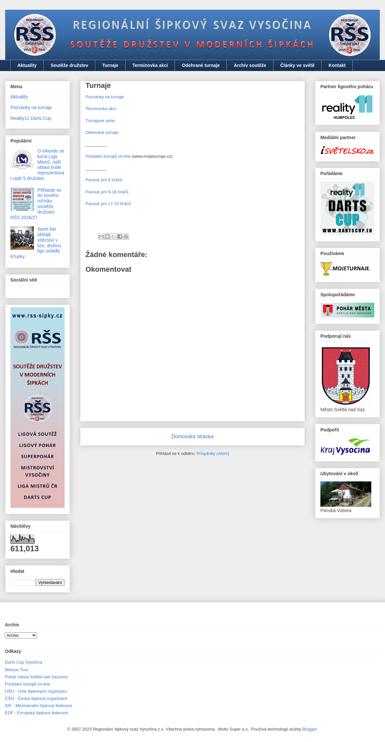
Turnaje (110, 65)
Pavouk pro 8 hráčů (103, 179)
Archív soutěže (250, 65)
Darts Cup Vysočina (23, 662)
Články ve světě (297, 65)
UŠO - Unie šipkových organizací (36, 691)
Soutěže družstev (69, 65)
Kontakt (337, 65)
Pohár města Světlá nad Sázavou (36, 676)
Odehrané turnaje (201, 65)
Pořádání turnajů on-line (108, 156)
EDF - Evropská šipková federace (36, 712)
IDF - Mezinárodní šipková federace (38, 705)
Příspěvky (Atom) (213, 453)
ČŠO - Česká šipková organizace (36, 698)
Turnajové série (100, 120)
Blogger (309, 729)
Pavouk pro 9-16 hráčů (107, 191)
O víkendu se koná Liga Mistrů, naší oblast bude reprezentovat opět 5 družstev (37, 164)
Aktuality (27, 65)
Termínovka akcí (150, 65)
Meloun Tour (16, 669)
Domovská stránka (192, 436)
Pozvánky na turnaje (104, 96)
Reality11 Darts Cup (30, 118)
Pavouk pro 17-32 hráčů (108, 203)
